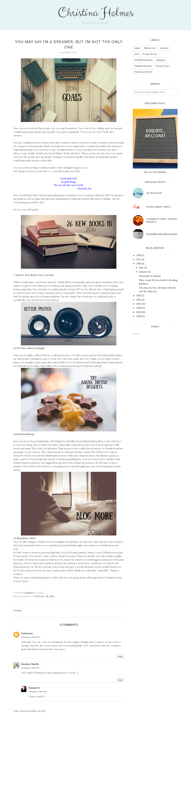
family (137, 48)
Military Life (150, 48)
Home (136, 333)
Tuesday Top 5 (162, 66)
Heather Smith (30, 664)
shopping (160, 60)
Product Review (150, 54)
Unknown (27, 633)
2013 (138, 299)
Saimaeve (34, 687)
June (141, 267)
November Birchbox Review (161, 234)
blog (50, 171)
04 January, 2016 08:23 (30, 637)
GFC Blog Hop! (154, 193)
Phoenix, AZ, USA (45, 596)
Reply (120, 656)
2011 (138, 307)
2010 (138, 312)
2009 (138, 316)
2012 (138, 303)
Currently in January (150, 276)
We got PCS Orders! (155, 172)
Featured (164, 48)
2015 (138, 295)
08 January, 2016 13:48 (38, 691)
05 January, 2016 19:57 (30, 668)
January (143, 271)
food (136, 54)
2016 (138, 263)
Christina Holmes (95, 13)
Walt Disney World (142, 72)
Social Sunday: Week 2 (158, 206)
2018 (138, 255)
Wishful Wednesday (143, 60)
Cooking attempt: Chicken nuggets (161, 220)
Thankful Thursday (143, 66)
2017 (138, 259)
